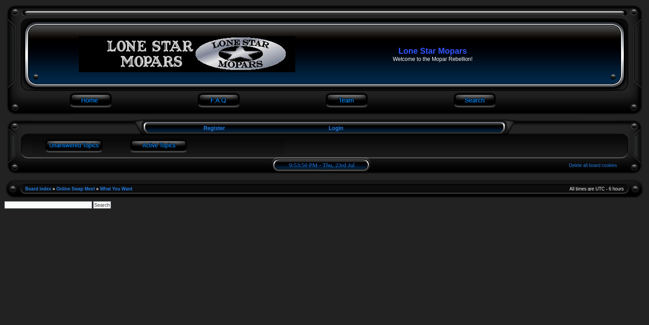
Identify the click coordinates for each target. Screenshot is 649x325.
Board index (38, 188)
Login (336, 128)
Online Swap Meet (75, 188)
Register (213, 128)
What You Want (116, 188)
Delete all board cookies (593, 165)
